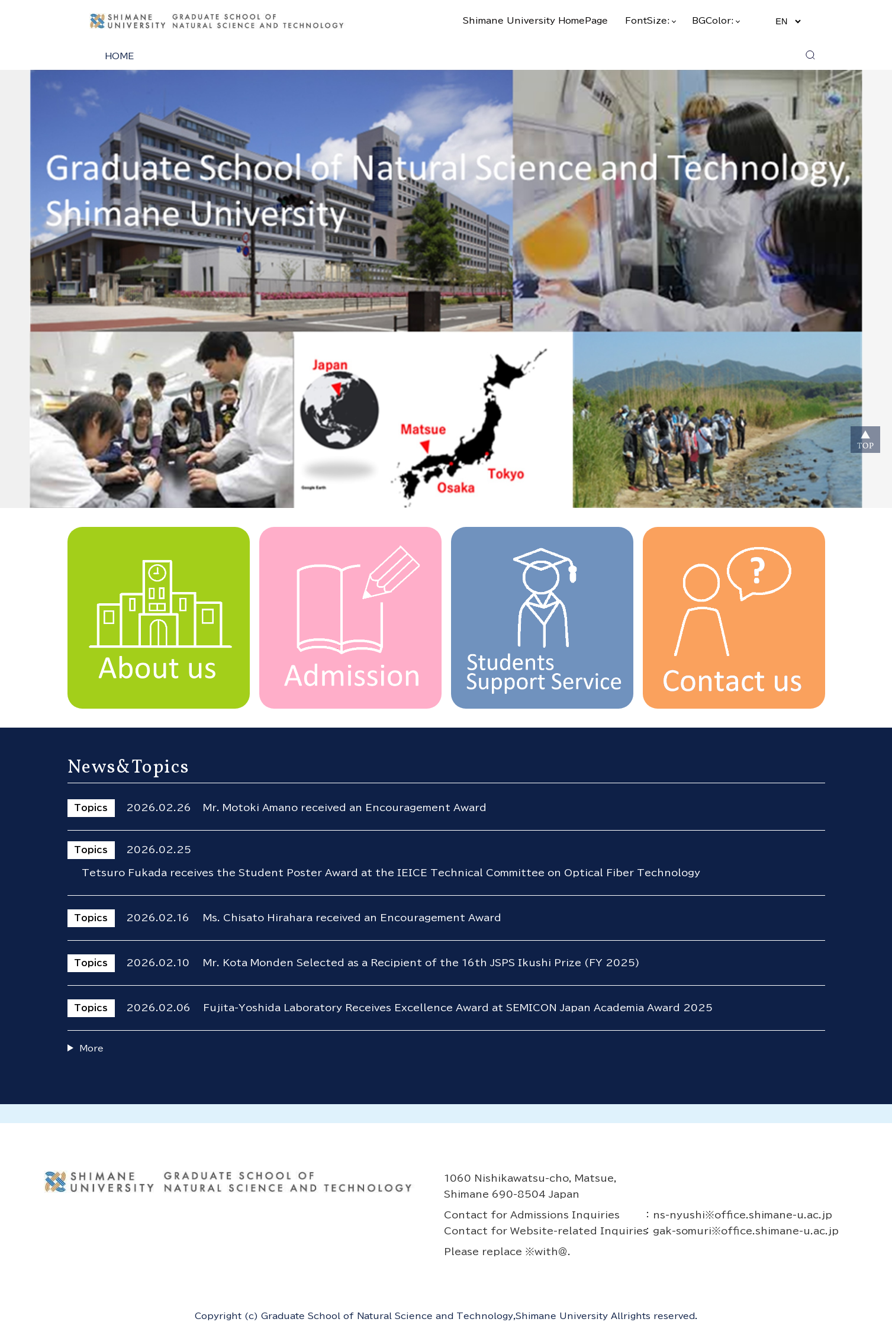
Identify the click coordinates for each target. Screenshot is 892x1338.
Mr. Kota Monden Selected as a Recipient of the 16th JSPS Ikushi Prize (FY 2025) (421, 962)
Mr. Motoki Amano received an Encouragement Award (345, 807)
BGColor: (715, 20)
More (91, 1048)
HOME (119, 56)
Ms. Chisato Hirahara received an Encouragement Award (352, 917)
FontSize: (650, 20)
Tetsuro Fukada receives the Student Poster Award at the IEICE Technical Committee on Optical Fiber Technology (391, 872)
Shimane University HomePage (535, 20)
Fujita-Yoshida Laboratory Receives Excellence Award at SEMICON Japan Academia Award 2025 (458, 1007)
